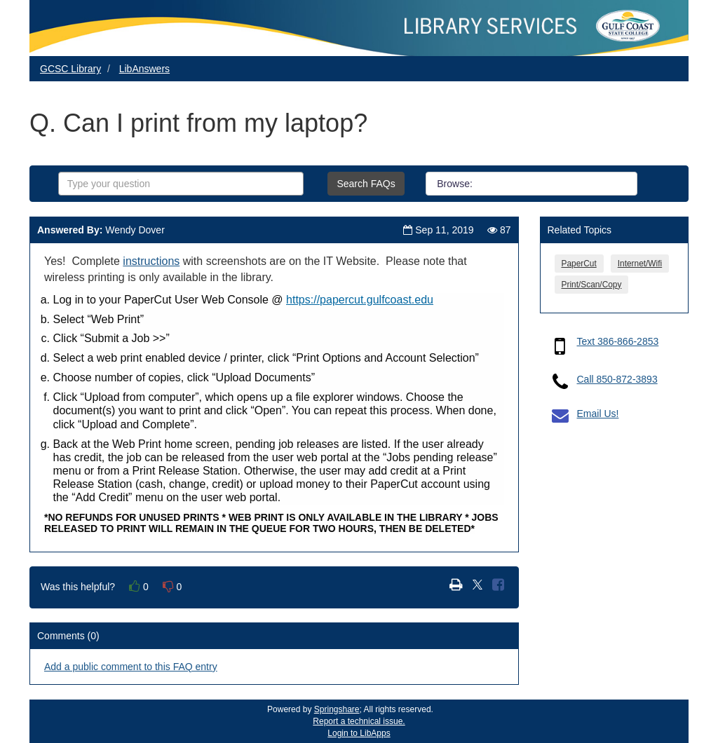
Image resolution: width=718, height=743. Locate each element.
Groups (546, 183)
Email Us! (598, 413)
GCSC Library (70, 68)
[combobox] (181, 184)
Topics (607, 183)
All (499, 183)
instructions (151, 261)
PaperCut (579, 263)
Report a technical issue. (359, 721)
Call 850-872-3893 (617, 379)
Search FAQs (366, 183)
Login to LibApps (358, 733)
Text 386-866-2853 (618, 341)
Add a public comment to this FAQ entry (130, 666)
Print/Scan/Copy (592, 284)
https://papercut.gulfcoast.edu (359, 300)
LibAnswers (144, 68)
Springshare (337, 709)
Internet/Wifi (640, 263)
